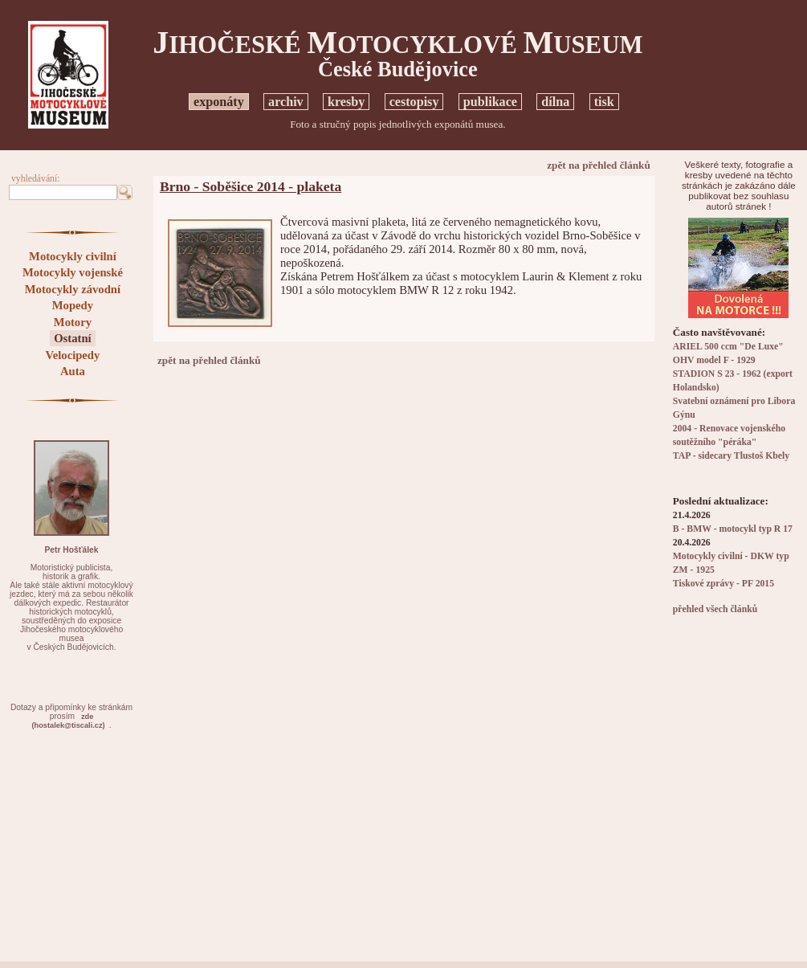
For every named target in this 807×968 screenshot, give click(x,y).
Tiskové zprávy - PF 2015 (723, 583)
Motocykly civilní (72, 256)
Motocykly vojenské (72, 272)
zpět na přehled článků (598, 165)
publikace (490, 101)
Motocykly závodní (72, 289)
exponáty (219, 101)
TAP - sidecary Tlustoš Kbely (731, 456)
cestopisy (414, 101)
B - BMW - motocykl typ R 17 (733, 529)
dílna (555, 101)
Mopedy (72, 305)
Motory (73, 322)
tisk (604, 101)
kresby (346, 101)
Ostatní (72, 338)
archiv (286, 101)
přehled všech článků (715, 609)
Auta (72, 371)
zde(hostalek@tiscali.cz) (68, 721)
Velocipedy (72, 355)
